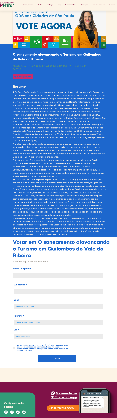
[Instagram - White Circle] (6, 412)
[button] (40, 4)
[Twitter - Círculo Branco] (18, 412)
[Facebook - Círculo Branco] (12, 412)
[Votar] (57, 358)
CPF (15, 330)
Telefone (18, 316)
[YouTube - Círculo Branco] (24, 412)
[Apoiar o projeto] (23, 76)
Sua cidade (19, 285)
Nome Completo (21, 269)
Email (16, 300)
